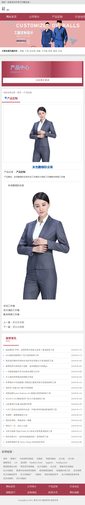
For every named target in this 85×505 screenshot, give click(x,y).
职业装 (33, 51)
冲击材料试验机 (26, 459)
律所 (5, 459)
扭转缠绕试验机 (46, 470)
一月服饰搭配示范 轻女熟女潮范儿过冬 (23, 371)
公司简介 (34, 16)
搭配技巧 (10, 492)
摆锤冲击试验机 (66, 466)
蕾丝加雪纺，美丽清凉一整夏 (18, 420)
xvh (15, 462)
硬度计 (13, 459)
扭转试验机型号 (51, 474)
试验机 (40, 459)
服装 (55, 51)
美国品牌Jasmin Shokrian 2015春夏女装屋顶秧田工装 (28, 393)
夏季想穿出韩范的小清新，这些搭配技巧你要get (26, 366)
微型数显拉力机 (10, 466)
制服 (38, 51)
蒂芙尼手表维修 (27, 466)
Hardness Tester (36, 462)
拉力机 (62, 459)
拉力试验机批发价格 (70, 474)
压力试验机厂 (26, 474)
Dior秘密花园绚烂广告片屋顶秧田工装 (22, 355)
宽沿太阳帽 (18, 327)
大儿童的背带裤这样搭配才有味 (19, 377)
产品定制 (57, 16)
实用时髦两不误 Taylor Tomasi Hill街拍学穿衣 (25, 442)
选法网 (24, 462)
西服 (22, 51)
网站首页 (11, 16)
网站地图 (74, 492)
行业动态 (74, 486)
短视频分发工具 (63, 470)
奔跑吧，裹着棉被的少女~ (17, 415)
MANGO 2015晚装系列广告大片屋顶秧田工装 (25, 399)
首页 (19, 92)
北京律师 (77, 470)
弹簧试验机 (51, 459)
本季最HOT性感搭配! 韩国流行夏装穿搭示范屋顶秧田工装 (31, 382)
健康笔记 (7, 462)
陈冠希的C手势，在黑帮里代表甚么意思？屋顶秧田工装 (30, 350)
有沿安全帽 (18, 322)
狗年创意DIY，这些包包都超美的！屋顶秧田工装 (27, 436)
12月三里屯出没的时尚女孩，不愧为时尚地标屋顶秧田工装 (31, 409)
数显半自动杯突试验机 (26, 470)
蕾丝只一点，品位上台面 (16, 426)
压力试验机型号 (10, 474)
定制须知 (32, 492)
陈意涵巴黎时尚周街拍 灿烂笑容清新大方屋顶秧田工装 (29, 361)
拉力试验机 (42, 466)
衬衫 (60, 51)
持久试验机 (21, 478)
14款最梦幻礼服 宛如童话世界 (19, 404)
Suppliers (49, 462)
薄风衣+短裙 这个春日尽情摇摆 (19, 388)
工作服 (44, 51)
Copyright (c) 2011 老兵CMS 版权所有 (34, 500)
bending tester (61, 462)
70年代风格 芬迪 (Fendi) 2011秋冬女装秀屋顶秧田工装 (29, 431)
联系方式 (53, 492)
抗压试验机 (8, 478)
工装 (27, 51)
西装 (50, 51)
